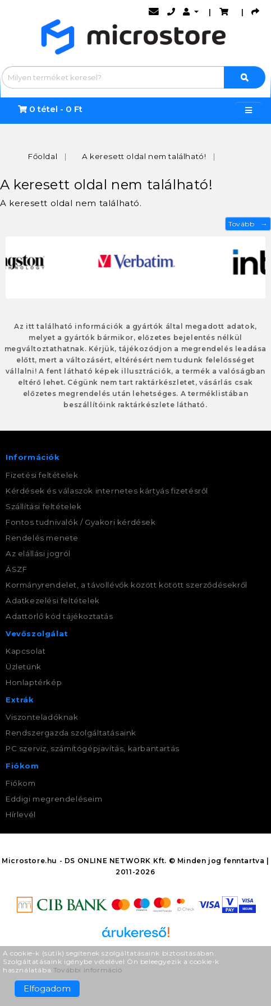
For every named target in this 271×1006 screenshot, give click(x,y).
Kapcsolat (25, 650)
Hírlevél (21, 814)
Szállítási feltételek (44, 506)
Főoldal (42, 156)
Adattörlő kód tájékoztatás (59, 616)
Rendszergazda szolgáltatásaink (71, 732)
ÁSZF (16, 569)
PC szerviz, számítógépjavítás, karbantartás (93, 748)
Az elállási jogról (38, 553)
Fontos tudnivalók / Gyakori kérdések (81, 522)
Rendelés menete (42, 537)
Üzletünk (24, 666)
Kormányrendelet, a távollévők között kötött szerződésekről (126, 584)
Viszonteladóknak (42, 716)
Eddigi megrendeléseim (54, 798)
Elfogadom (47, 988)
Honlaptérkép (34, 682)
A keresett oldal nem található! (144, 156)
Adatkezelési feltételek (53, 600)
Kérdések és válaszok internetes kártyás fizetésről (107, 490)
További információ (87, 970)
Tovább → (248, 224)
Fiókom (21, 783)
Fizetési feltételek (42, 475)
